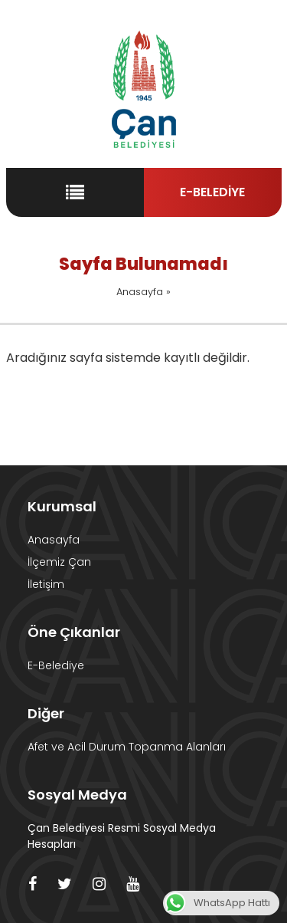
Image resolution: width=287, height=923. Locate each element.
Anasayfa (139, 291)
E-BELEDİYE (212, 192)
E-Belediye (56, 665)
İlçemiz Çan (59, 562)
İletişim (46, 584)
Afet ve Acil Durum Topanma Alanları (127, 746)
